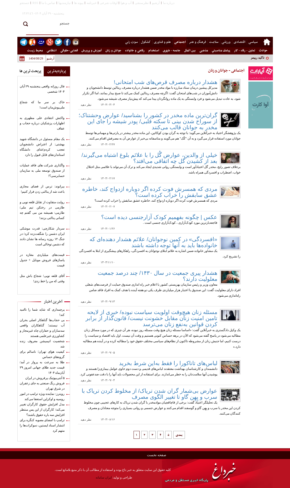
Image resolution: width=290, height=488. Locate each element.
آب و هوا (126, 3)
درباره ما (168, 3)
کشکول (146, 42)
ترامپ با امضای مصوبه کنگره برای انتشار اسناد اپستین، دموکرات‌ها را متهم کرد (42, 425)
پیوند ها (78, 3)
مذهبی (203, 50)
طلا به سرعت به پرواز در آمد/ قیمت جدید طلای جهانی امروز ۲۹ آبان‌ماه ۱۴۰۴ (42, 367)
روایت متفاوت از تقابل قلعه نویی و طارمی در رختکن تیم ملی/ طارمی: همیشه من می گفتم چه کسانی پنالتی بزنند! (42, 210)
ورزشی (226, 42)
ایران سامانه (104, 477)
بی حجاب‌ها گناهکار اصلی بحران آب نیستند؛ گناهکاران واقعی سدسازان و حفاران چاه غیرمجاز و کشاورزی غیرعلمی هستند (42, 328)
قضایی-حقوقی (69, 50)
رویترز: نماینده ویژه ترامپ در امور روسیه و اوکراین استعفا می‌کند (42, 396)
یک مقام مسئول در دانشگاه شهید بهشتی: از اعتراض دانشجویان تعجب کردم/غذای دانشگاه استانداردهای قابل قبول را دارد (42, 147)
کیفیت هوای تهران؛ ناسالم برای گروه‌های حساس (42, 354)
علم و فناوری (162, 42)
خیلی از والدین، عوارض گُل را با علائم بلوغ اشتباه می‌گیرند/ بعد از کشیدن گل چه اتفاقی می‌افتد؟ (149, 158)
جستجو (24, 3)
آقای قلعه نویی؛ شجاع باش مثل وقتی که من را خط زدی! (42, 278)
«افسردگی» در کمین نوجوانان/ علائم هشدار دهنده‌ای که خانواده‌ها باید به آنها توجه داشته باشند (153, 242)
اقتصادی (239, 42)
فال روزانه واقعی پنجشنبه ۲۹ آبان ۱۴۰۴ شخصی (42, 88)
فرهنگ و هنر (197, 42)
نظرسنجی (142, 3)
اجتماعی (180, 42)
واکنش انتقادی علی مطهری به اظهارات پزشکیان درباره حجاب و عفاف (42, 123)
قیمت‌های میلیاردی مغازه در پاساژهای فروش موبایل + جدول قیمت (42, 260)
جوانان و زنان (113, 50)
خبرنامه (91, 3)
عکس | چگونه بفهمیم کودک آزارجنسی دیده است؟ (159, 217)
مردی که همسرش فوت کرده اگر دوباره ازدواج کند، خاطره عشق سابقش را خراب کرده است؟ (149, 192)
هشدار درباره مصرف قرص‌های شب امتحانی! (165, 82)
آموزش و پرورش (91, 50)
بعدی (179, 435)
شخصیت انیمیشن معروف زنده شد (42, 343)
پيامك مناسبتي (221, 50)
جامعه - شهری (171, 50)
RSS (35, 3)
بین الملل (190, 50)
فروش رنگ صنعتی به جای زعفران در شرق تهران (42, 385)
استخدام (153, 50)
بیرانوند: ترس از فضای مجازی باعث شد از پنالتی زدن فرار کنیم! (42, 189)
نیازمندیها (64, 3)
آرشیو (156, 3)
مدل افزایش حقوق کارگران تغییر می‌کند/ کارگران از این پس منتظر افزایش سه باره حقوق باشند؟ (42, 409)
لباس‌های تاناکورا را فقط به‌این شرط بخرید (168, 363)
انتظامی (52, 50)
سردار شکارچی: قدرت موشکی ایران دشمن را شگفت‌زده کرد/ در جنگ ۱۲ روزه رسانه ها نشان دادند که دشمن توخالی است (42, 236)
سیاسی (253, 42)
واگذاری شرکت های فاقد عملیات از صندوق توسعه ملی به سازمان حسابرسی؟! (42, 170)
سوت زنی (131, 42)
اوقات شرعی (108, 3)
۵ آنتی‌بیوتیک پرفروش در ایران (45, 378)
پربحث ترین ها (30, 71)
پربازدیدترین (56, 71)
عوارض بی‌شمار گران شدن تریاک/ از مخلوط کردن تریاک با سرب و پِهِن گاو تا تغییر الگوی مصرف (149, 394)
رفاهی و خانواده (135, 50)
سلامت (213, 42)
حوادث (263, 50)
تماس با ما (48, 3)
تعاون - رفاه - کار (244, 50)
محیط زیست (35, 50)
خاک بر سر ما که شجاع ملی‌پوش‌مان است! (42, 104)
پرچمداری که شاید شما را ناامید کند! (42, 312)
